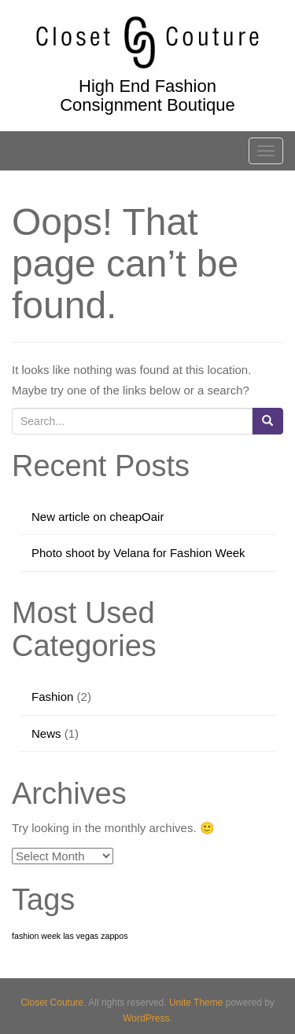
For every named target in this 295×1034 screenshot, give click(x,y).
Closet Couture (51, 1002)
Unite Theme (196, 1002)
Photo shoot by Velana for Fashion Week (138, 552)
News (46, 733)
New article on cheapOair (97, 516)
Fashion (52, 696)
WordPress (146, 1018)
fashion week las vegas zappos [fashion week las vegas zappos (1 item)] (70, 935)
